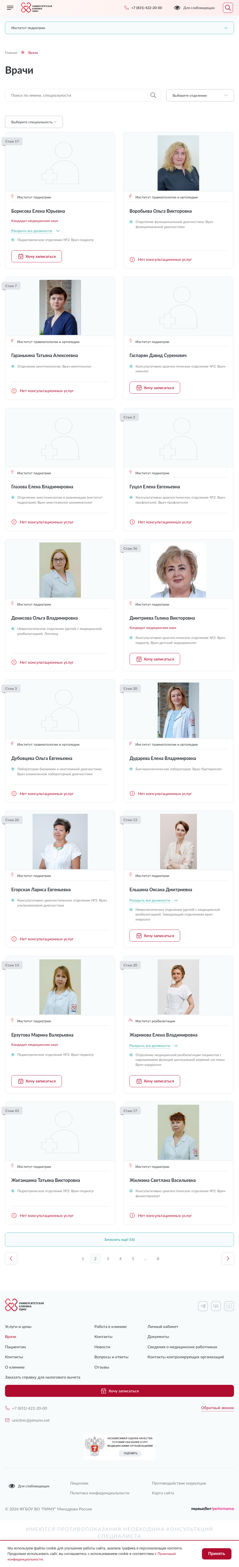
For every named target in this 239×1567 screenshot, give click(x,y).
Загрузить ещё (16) (119, 1239)
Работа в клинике (110, 1326)
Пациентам (15, 1346)
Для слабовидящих (28, 1486)
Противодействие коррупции (179, 1483)
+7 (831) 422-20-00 (26, 1408)
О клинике (15, 1367)
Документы (158, 1336)
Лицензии (79, 1483)
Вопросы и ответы (111, 1356)
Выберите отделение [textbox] (190, 95)
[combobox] (119, 28)
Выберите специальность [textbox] (32, 122)
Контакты (14, 1356)
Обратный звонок (217, 1407)
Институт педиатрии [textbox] (28, 28)
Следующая (228, 1259)
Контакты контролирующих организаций (186, 1356)
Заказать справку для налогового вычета (42, 1377)
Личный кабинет (163, 1326)
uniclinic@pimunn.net (27, 1420)
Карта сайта (163, 1492)
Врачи (10, 1336)
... (145, 1258)
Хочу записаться (37, 256)
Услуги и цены (18, 1326)
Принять (216, 1553)
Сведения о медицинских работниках (182, 1346)
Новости (102, 1346)
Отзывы (101, 1367)
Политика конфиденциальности (99, 1492)
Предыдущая (11, 1259)
